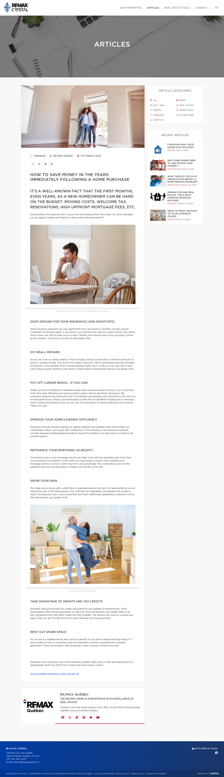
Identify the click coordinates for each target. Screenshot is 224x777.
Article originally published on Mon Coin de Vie (54, 674)
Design (155, 110)
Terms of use (137, 774)
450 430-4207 (18, 759)
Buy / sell (157, 105)
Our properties (131, 8)
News (181, 100)
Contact (202, 8)
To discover (185, 115)
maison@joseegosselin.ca (26, 762)
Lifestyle (157, 120)
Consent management (156, 774)
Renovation (184, 110)
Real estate (185, 105)
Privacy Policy (122, 774)
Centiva (214, 773)
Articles (153, 8)
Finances (38, 156)
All (153, 100)
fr (216, 8)
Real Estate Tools (177, 8)
